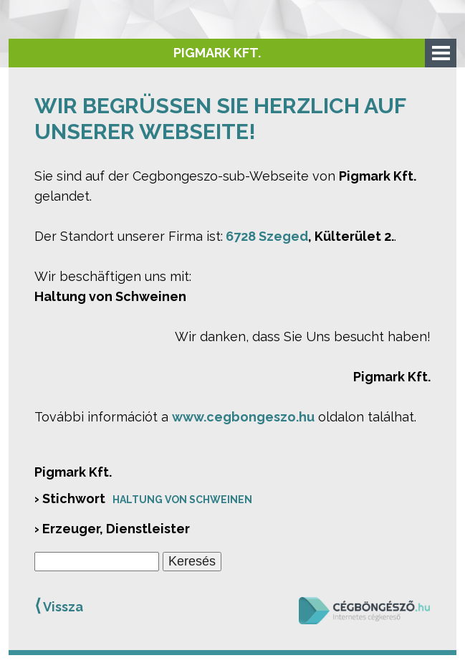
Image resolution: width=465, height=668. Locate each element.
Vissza (58, 605)
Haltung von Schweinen (182, 499)
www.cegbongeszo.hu (243, 416)
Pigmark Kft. (217, 52)
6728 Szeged (267, 236)
